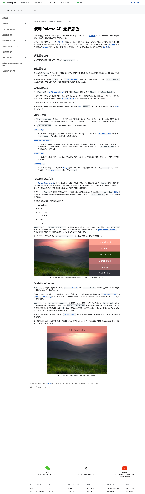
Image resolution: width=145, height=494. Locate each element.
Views (33, 10)
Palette (112, 45)
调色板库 (92, 36)
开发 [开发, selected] (51, 2)
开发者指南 (110, 491)
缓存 (80, 107)
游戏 (50, 488)
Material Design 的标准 (45, 183)
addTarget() (39, 164)
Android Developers (40, 21)
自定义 (116, 192)
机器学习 (52, 491)
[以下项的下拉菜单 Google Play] (72, 2)
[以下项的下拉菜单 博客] (85, 2)
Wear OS (71, 491)
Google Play (65, 2)
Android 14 (90, 491)
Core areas (18, 10)
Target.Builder (55, 170)
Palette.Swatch (71, 288)
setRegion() (39, 153)
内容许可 (49, 383)
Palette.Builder (71, 79)
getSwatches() (69, 314)
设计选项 (105, 47)
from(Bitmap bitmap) (55, 92)
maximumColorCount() (42, 140)
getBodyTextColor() (110, 294)
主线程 (117, 107)
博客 (80, 2)
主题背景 (60, 42)
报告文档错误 (130, 491)
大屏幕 (70, 488)
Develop (6, 10)
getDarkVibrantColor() (107, 230)
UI (27, 10)
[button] (12, 18)
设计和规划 (38, 2)
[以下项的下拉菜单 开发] (55, 2)
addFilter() (39, 130)
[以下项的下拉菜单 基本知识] (29, 2)
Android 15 (90, 488)
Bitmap (45, 47)
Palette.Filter (105, 134)
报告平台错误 (130, 488)
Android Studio (135, 2)
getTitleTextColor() (42, 297)
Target (65, 168)
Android (32, 488)
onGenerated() (68, 98)
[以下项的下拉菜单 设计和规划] (44, 2)
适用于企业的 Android (37, 491)
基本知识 (24, 2)
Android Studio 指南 (113, 488)
